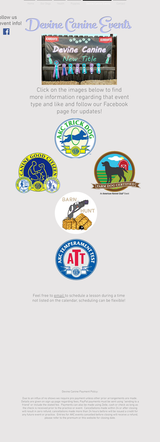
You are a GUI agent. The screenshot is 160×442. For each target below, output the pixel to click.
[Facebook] (6, 31)
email (59, 295)
